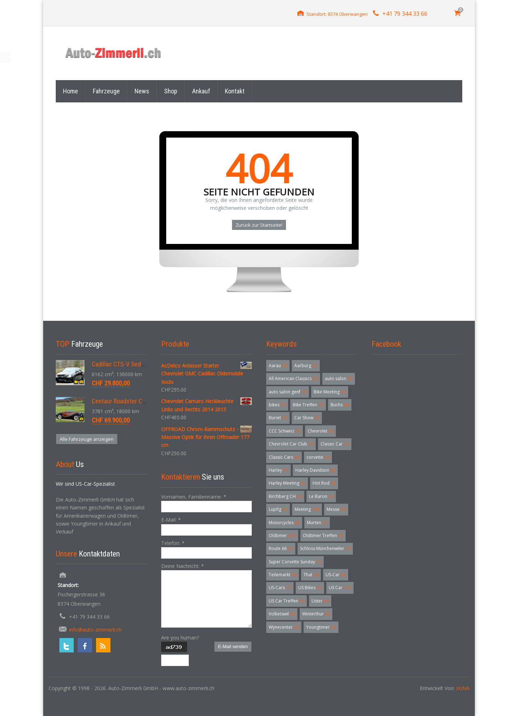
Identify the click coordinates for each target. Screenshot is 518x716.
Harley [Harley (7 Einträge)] (278, 470)
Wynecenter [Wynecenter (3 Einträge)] (284, 627)
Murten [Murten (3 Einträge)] (317, 522)
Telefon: (173, 543)
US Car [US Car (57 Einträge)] (340, 588)
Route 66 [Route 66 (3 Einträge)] (281, 548)
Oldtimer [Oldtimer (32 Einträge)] (282, 535)
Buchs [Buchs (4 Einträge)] (340, 405)
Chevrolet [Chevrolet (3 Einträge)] (320, 431)
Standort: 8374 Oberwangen (337, 14)
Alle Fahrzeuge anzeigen (87, 439)
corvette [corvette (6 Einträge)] (318, 457)
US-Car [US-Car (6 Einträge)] (336, 575)
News (142, 91)
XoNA (462, 688)
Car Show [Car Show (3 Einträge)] (306, 418)
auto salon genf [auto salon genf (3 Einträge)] (287, 392)
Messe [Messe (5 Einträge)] (336, 509)
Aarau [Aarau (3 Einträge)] (278, 365)
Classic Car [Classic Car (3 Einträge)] (335, 444)
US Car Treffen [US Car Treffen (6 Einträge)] (286, 601)
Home (70, 91)
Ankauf (201, 91)
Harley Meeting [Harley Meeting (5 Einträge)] (287, 483)
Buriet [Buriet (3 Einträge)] (278, 418)
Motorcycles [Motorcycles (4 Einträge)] (284, 522)
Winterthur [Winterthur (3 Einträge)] (316, 614)
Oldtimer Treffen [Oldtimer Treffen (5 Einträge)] (323, 535)
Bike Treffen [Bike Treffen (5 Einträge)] (308, 405)
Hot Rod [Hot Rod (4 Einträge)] (324, 483)
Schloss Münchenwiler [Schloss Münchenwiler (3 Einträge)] (325, 548)
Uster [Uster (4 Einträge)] (320, 601)
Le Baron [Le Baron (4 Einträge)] (321, 496)
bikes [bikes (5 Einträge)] (277, 405)
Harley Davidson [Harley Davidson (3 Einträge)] (315, 470)
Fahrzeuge (106, 91)
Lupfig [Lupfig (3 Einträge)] (278, 509)
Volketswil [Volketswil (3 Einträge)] (282, 614)
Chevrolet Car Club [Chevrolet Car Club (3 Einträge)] (291, 444)
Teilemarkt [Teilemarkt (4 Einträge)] (282, 575)
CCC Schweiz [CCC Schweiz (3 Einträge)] (284, 431)
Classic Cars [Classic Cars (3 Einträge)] (284, 457)
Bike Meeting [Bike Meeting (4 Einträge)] (330, 392)
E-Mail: (171, 519)
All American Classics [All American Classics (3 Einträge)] (293, 378)
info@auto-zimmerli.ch (95, 629)
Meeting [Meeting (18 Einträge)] (307, 509)
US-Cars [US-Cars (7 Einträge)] (280, 588)
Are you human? (180, 637)
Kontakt (235, 91)
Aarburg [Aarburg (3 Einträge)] (305, 365)
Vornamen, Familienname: (193, 496)
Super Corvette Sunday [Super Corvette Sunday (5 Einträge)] (295, 562)
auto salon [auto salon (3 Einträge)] (339, 378)
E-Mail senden (233, 646)
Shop (170, 91)
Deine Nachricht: (182, 566)
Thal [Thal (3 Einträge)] (311, 575)
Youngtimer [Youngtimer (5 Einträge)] (321, 627)
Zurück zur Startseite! (259, 225)
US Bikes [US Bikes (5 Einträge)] (310, 588)
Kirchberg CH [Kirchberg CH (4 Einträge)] (285, 496)
